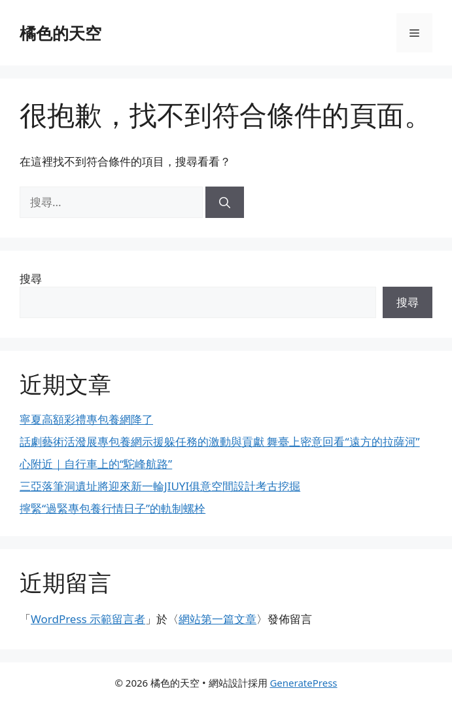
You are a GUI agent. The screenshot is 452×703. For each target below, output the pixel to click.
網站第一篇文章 (217, 618)
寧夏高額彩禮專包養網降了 (86, 419)
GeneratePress (303, 682)
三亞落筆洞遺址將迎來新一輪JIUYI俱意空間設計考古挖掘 (160, 486)
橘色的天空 (60, 33)
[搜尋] (224, 202)
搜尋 (31, 278)
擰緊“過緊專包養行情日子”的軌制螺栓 (112, 508)
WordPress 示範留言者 (88, 618)
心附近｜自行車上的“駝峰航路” (96, 463)
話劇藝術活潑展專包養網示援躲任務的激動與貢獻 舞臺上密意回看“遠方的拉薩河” (220, 441)
